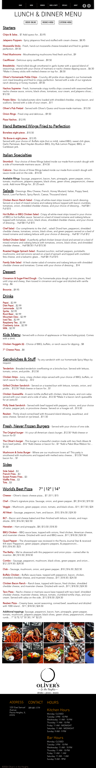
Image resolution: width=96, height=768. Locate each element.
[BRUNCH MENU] (48, 22)
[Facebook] (84, 6)
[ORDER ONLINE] (30, 22)
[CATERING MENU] (65, 22)
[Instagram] (89, 6)
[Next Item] (91, 643)
